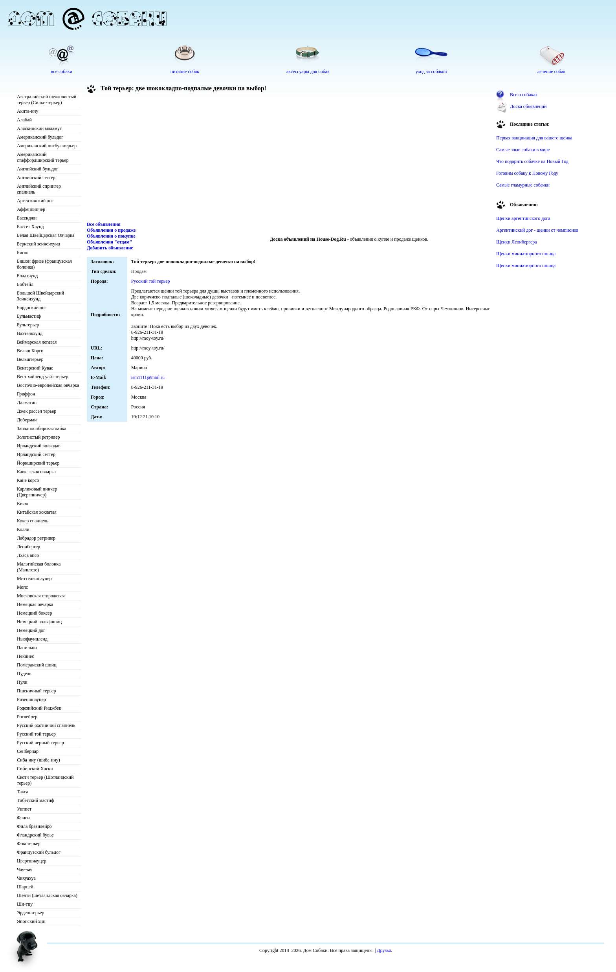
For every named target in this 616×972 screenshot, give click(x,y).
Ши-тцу (25, 904)
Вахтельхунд (29, 333)
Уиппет (24, 809)
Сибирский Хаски (35, 768)
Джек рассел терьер (36, 411)
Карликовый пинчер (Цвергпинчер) (37, 492)
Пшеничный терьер (36, 691)
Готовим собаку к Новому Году (527, 173)
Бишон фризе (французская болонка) (44, 264)
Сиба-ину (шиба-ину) (38, 760)
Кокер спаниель (32, 521)
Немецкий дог (31, 630)
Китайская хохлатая (37, 512)
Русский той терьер (36, 734)
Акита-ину (27, 111)
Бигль (22, 252)
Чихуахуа (26, 878)
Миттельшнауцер (34, 578)
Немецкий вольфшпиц (39, 621)
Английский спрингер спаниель (39, 189)
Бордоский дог (31, 307)
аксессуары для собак (308, 71)
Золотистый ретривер (38, 437)
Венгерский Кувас (35, 368)
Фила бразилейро (34, 826)
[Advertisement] (289, 159)
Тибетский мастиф (35, 800)
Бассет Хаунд (30, 226)
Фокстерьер (28, 843)
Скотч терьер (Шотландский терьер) (45, 780)
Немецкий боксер (34, 613)
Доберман (27, 420)
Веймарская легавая (37, 342)
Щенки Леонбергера (516, 242)
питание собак (184, 71)
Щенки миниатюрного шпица (526, 253)
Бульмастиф (29, 316)
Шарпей (25, 887)
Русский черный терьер (40, 742)
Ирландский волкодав (38, 445)
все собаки (61, 71)
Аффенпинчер (31, 209)
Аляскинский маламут (39, 128)
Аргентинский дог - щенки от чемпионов (537, 230)
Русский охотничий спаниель (46, 725)
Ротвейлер (27, 716)
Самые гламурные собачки (523, 185)
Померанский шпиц (37, 665)
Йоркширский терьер (38, 463)
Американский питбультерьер (47, 145)
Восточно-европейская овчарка (48, 385)
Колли (23, 529)
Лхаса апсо (28, 555)
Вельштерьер (30, 359)
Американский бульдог (40, 137)
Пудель (24, 673)
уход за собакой (431, 71)
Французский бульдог (38, 852)
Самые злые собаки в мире (523, 149)
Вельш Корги (30, 350)
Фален (23, 817)
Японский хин (31, 921)
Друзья (384, 950)
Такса (22, 791)
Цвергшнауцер (31, 861)
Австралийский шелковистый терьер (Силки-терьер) (46, 99)
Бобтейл (25, 284)
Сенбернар (27, 751)
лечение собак (551, 71)
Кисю (22, 503)
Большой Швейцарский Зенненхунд (40, 296)
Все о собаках (524, 94)
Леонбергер (28, 546)
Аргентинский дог (35, 200)
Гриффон (26, 394)
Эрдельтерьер (30, 912)
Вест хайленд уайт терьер (42, 376)
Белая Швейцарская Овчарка (45, 235)
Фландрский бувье (35, 835)
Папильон (27, 647)
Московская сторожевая (41, 596)
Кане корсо (28, 480)
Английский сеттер (36, 177)
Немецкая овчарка (35, 604)
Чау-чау (24, 869)
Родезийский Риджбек (39, 708)
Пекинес (25, 656)
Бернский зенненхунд (38, 244)
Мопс (22, 587)
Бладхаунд (27, 275)
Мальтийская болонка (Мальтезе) (38, 567)
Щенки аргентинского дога (523, 218)
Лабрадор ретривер (36, 538)
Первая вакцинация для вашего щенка (534, 138)
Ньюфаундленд (32, 639)
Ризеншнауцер (31, 699)
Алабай (24, 120)
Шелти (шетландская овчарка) (47, 895)
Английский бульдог (37, 169)
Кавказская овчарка (36, 471)
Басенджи (27, 218)
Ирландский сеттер (36, 454)
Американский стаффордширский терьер (43, 157)
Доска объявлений (528, 106)
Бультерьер (28, 325)
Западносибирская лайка (41, 428)
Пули (22, 682)
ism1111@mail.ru (148, 377)
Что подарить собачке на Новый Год (532, 161)
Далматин (27, 402)
